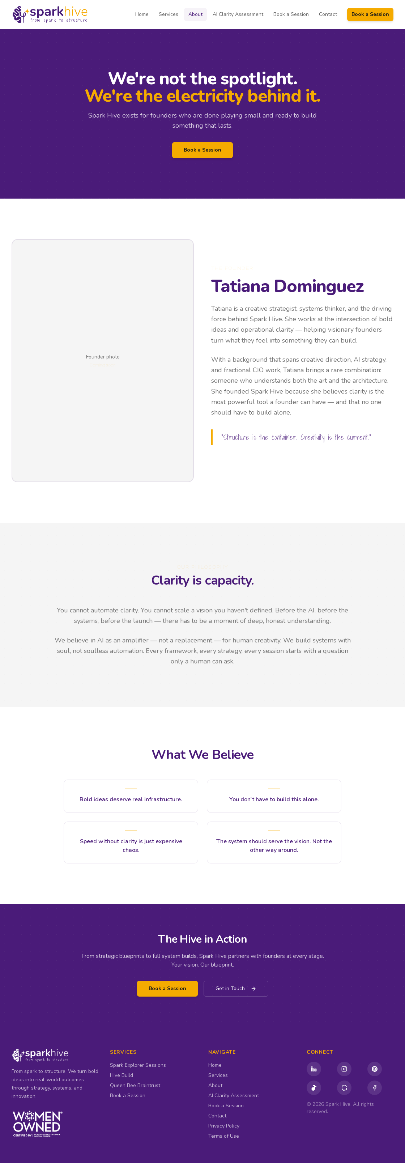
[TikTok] (314, 1088)
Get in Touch (236, 988)
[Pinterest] (374, 1069)
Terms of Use (223, 1136)
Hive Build (121, 1075)
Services (168, 14)
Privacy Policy (223, 1125)
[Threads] (344, 1088)
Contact (328, 14)
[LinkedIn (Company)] (314, 1069)
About (195, 14)
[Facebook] (374, 1088)
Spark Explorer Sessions (138, 1065)
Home (142, 14)
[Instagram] (344, 1069)
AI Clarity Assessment (238, 14)
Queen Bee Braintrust (135, 1085)
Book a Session (291, 14)
